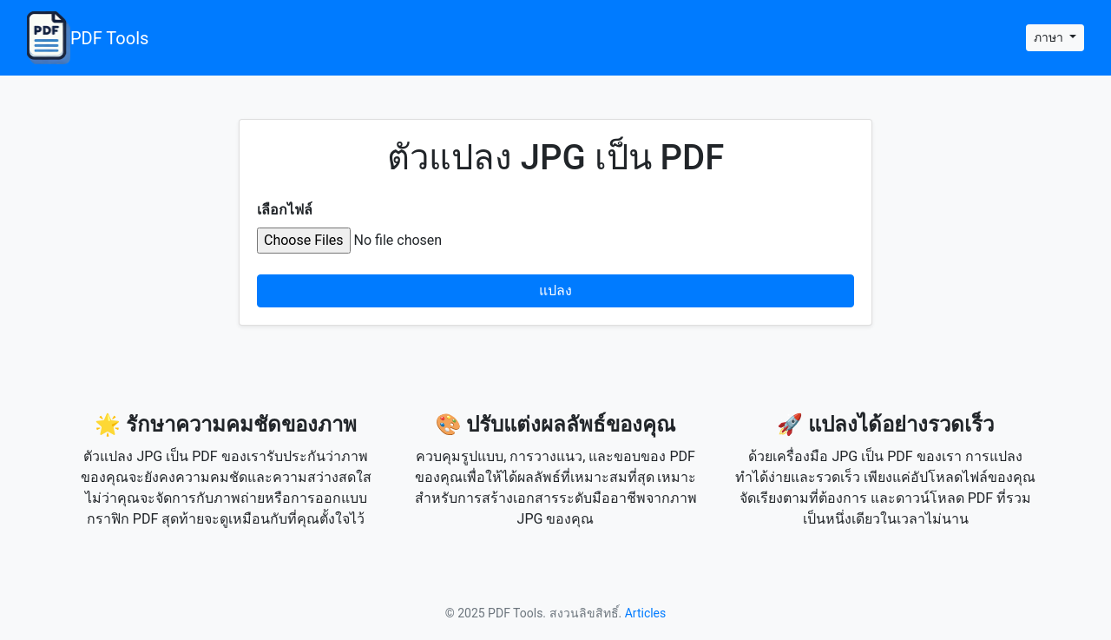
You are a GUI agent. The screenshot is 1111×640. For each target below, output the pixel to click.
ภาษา (1050, 37)
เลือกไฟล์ (284, 209)
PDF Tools (87, 37)
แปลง (555, 290)
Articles (646, 613)
